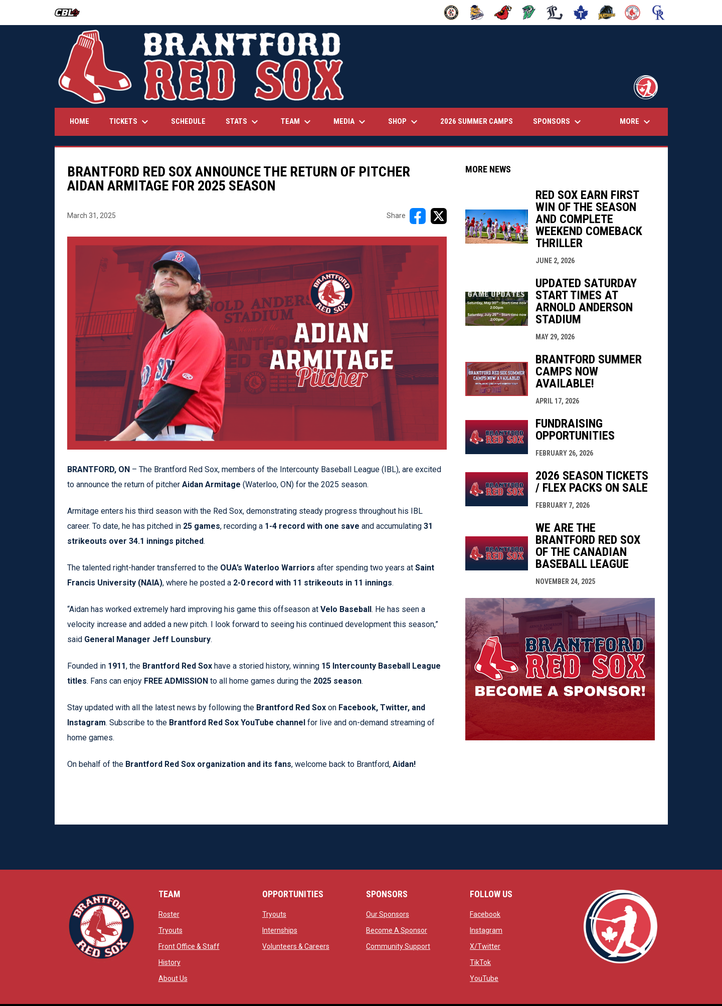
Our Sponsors (387, 914)
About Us (173, 978)
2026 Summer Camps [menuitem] (476, 121)
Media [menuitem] (350, 122)
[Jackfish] (529, 12)
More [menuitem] (636, 122)
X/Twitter (485, 946)
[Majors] (555, 12)
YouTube (484, 978)
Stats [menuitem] (243, 122)
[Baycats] (477, 12)
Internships (279, 930)
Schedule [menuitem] (188, 121)
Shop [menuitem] (404, 122)
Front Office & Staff (189, 946)
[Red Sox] (632, 12)
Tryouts (170, 930)
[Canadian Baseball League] (71, 12)
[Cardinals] (503, 12)
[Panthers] (607, 12)
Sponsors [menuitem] (558, 122)
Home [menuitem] (79, 121)
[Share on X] (439, 216)
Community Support (398, 946)
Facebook (485, 914)
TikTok (480, 962)
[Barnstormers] (451, 12)
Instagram (486, 930)
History (169, 962)
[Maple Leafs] (581, 12)
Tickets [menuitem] (130, 122)
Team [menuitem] (297, 122)
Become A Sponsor (396, 930)
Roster (168, 914)
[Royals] (658, 12)
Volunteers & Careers (295, 946)
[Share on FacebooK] (418, 216)
